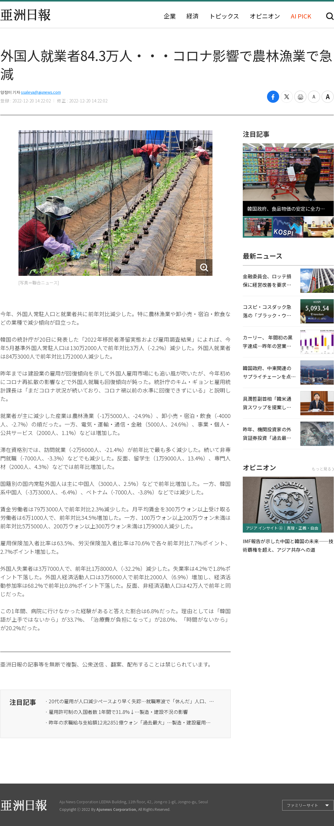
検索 (330, 16)
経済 (192, 16)
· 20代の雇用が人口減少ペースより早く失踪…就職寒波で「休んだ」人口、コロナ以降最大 (130, 701)
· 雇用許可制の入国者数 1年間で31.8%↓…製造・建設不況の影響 (116, 711)
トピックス (224, 16)
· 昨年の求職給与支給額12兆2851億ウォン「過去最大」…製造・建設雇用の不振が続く (130, 722)
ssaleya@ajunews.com (41, 92)
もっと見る (323, 469)
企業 (170, 16)
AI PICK (301, 16)
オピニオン (265, 16)
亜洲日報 (25, 14)
